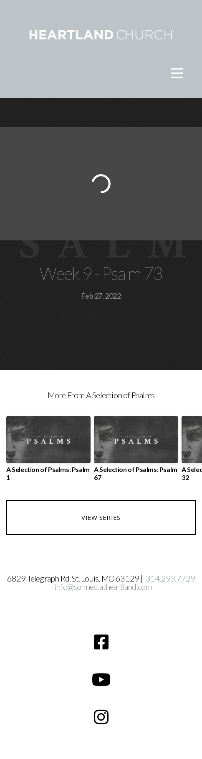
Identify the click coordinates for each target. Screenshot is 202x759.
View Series (100, 517)
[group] (48, 451)
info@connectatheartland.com (103, 587)
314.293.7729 (170, 578)
